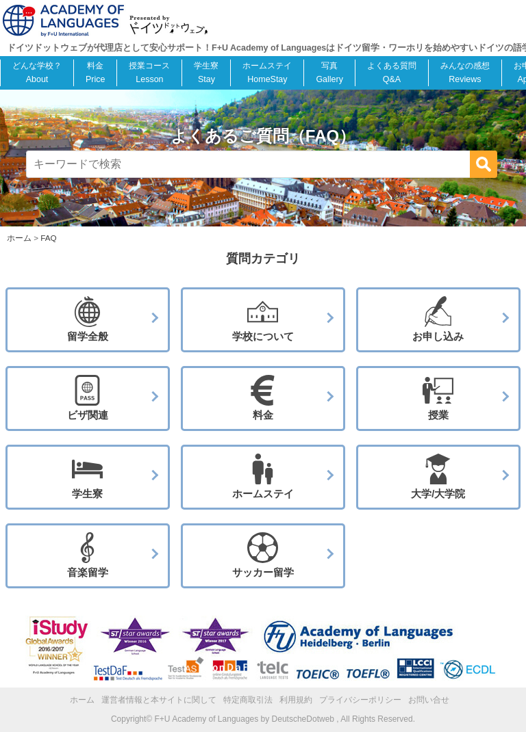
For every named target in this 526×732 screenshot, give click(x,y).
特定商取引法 (248, 700)
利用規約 (295, 700)
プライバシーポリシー (360, 700)
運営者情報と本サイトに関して (158, 700)
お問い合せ (428, 700)
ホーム (82, 700)
